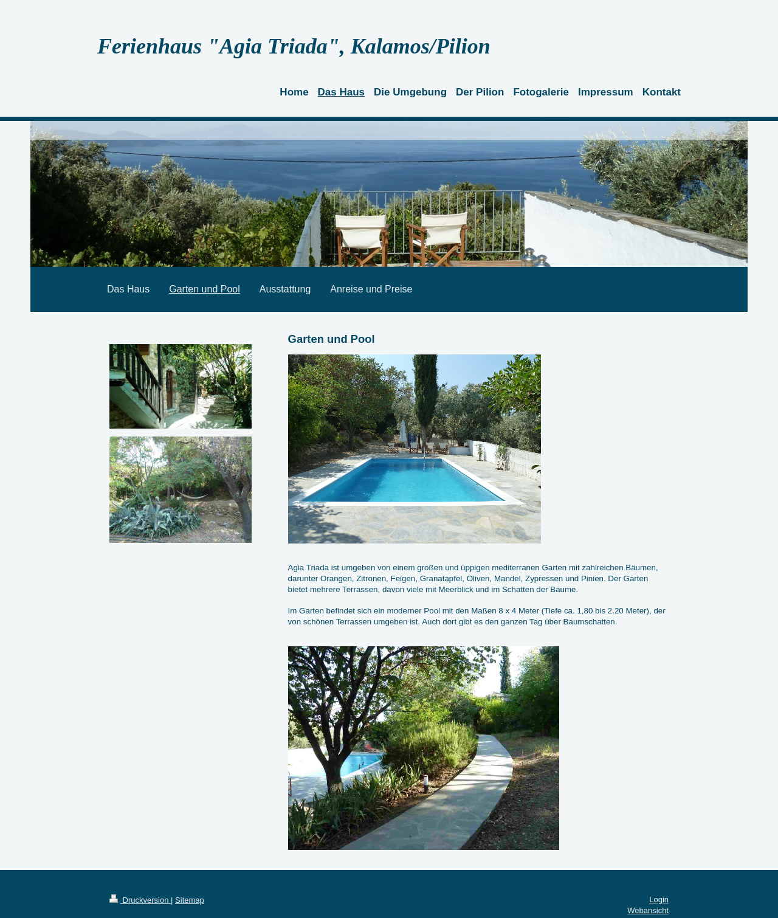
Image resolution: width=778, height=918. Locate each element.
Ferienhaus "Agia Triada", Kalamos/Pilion (294, 46)
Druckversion (140, 900)
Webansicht (648, 910)
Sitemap (189, 900)
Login (659, 899)
